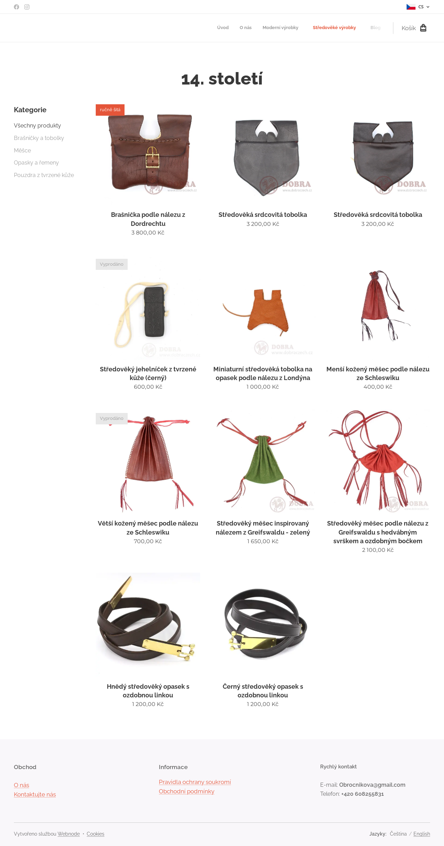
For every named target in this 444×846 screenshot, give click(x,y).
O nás (21, 784)
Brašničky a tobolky (39, 138)
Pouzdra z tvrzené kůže (44, 175)
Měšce (22, 150)
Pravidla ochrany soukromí (195, 781)
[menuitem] (331, 28)
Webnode (69, 834)
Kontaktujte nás (35, 794)
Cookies (95, 834)
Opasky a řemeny (36, 162)
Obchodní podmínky (186, 791)
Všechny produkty (37, 125)
